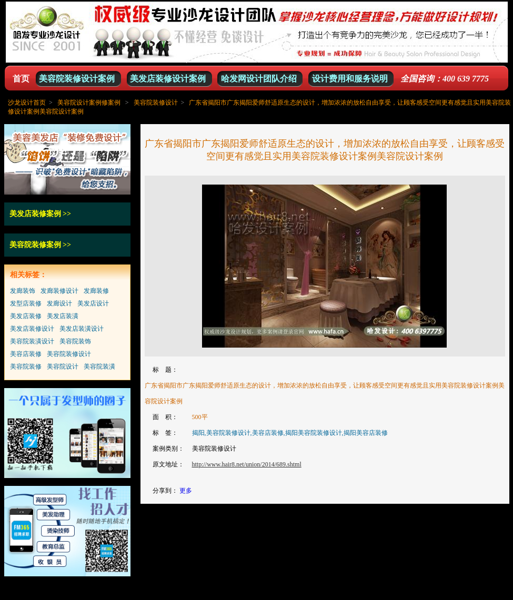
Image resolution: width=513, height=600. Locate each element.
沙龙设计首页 (27, 102)
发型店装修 (26, 303)
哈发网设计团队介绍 (259, 78)
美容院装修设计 (156, 102)
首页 (21, 78)
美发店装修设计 (32, 328)
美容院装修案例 (35, 245)
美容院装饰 (75, 341)
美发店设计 (93, 303)
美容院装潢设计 (32, 341)
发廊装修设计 (59, 290)
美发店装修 (26, 316)
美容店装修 (26, 354)
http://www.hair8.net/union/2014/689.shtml (246, 464)
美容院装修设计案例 (77, 78)
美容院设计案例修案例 (88, 102)
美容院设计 (62, 366)
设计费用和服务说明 (350, 78)
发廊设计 (59, 303)
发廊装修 (96, 290)
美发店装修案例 (35, 214)
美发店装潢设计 (81, 328)
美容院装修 (26, 366)
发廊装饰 (22, 290)
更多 (185, 490)
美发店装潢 (62, 316)
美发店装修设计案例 (168, 78)
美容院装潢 (99, 366)
